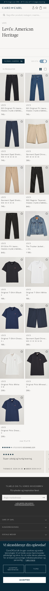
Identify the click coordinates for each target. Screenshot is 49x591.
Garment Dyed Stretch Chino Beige (11, 200)
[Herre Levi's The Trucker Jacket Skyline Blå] (37, 226)
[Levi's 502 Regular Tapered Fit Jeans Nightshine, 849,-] (37, 186)
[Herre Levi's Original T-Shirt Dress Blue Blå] (12, 318)
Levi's (4, 23)
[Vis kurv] (40, 7)
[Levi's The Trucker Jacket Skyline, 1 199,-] (37, 232)
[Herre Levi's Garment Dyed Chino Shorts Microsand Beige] (37, 134)
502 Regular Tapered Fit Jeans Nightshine (35, 200)
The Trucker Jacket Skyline (34, 246)
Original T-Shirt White (36, 292)
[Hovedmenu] (44, 8)
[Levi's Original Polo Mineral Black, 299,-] (37, 370)
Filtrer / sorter (13, 61)
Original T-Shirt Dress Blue (11, 338)
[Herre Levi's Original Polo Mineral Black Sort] (37, 364)
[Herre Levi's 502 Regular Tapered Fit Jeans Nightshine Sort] (37, 180)
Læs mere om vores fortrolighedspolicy (24, 504)
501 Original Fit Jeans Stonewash (36, 108)
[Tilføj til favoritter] (21, 76)
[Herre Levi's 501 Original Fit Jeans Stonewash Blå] (37, 87)
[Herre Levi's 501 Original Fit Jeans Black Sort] (12, 87)
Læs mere (30, 560)
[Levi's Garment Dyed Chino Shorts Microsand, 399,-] (37, 140)
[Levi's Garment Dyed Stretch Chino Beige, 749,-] (12, 186)
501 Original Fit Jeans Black (11, 108)
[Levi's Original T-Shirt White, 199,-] (37, 278)
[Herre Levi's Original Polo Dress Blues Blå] (12, 410)
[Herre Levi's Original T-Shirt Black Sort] (12, 272)
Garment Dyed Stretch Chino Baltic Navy (11, 154)
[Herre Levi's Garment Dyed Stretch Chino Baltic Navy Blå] (12, 134)
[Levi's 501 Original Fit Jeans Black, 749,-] (12, 94)
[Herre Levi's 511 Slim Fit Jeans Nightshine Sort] (12, 226)
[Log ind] (33, 7)
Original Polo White (10, 384)
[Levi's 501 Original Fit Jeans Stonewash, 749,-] (37, 94)
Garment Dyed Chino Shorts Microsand (35, 154)
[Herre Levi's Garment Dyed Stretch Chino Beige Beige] (12, 180)
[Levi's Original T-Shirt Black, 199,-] (12, 278)
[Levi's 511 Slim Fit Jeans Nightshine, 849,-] (12, 232)
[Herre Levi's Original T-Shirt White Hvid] (37, 272)
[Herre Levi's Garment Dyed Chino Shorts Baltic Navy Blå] (37, 318)
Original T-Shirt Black (11, 292)
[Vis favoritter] (36, 7)
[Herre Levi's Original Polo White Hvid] (12, 364)
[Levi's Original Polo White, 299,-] (12, 370)
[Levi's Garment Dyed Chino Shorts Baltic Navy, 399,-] (37, 324)
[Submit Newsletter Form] (43, 497)
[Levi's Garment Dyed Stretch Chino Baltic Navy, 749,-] (12, 140)
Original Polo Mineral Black (36, 384)
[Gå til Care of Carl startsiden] (12, 8)
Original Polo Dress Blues (10, 430)
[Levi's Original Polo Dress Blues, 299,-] (12, 416)
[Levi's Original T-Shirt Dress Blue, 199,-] (12, 324)
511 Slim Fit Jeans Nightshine (9, 246)
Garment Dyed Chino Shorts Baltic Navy (35, 338)
